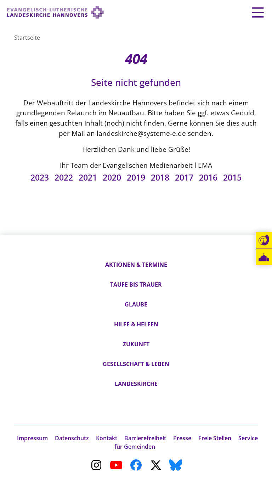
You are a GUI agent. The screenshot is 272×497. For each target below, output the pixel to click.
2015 (232, 177)
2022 (64, 177)
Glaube (136, 304)
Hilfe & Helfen (136, 324)
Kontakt (106, 438)
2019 (136, 177)
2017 (184, 177)
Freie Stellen (214, 438)
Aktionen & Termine (136, 265)
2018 (160, 177)
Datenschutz (72, 438)
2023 (39, 177)
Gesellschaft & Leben (136, 364)
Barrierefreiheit (145, 438)
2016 (208, 177)
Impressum (32, 438)
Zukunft (136, 344)
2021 (88, 177)
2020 (112, 177)
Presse (182, 438)
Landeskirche (136, 384)
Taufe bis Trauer (136, 284)
